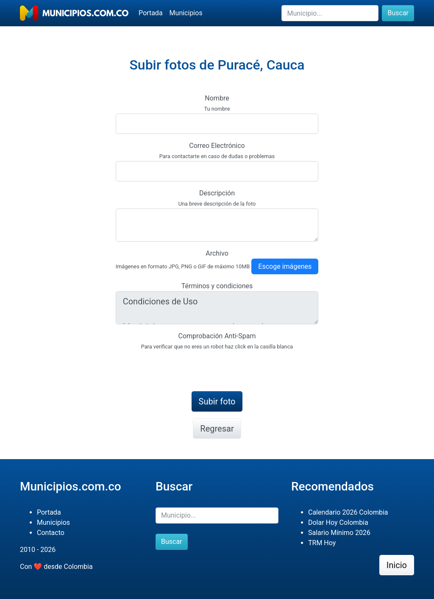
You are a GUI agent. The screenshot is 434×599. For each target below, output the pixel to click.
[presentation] (180, 367)
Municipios (186, 13)
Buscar (398, 13)
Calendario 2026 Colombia (348, 512)
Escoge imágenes (285, 266)
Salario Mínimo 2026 (339, 533)
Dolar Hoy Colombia (338, 522)
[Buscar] (329, 13)
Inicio (397, 565)
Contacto (50, 533)
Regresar (217, 428)
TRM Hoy (322, 543)
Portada (151, 13)
